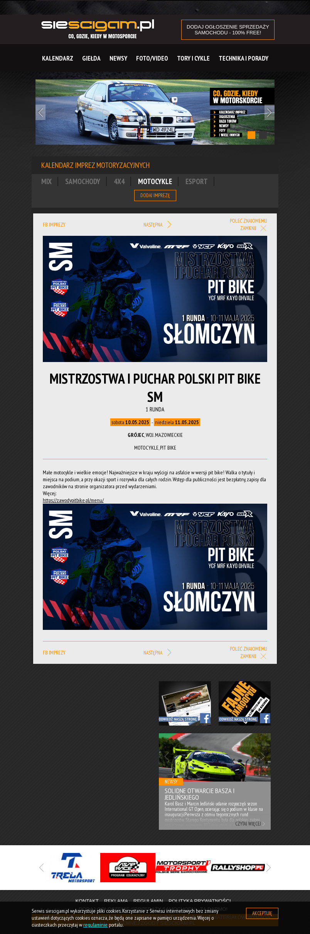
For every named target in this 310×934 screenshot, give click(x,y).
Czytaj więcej (248, 824)
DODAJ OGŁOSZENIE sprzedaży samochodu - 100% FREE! (228, 30)
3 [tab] (172, 890)
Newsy (118, 58)
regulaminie (95, 924)
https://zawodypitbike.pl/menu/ (73, 500)
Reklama (116, 901)
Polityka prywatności (199, 901)
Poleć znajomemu (248, 221)
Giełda (91, 58)
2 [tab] (263, 135)
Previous (40, 112)
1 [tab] (251, 135)
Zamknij (253, 228)
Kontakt (86, 901)
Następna (157, 225)
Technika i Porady (243, 58)
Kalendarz (57, 58)
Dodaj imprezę (155, 195)
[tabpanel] (155, 112)
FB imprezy (54, 225)
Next (270, 112)
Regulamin (148, 901)
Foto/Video (152, 58)
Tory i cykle (193, 58)
